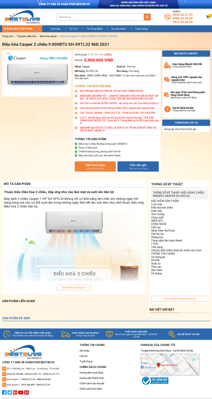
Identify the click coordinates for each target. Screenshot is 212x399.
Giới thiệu (55, 28)
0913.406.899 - (28, 384)
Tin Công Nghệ (94, 28)
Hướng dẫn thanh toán (92, 378)
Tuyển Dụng (86, 361)
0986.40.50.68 (183, 18)
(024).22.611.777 (51, 374)
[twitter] (10, 393)
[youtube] (21, 393)
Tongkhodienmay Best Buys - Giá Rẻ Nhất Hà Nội (167, 350)
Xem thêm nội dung (74, 287)
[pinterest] (27, 393)
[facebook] (4, 393)
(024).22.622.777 (33, 374)
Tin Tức (73, 28)
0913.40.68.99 (183, 22)
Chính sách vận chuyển (92, 383)
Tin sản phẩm (118, 28)
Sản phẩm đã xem (16, 318)
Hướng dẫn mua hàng (91, 372)
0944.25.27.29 (183, 14)
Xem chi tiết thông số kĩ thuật (180, 298)
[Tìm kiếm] (147, 17)
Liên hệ (83, 356)
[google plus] (15, 393)
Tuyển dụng (141, 28)
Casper (86, 66)
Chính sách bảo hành (91, 388)
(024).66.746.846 (15, 374)
